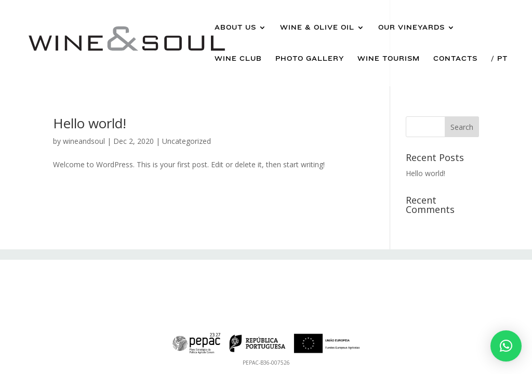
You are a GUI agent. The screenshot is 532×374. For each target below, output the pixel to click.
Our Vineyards (411, 27)
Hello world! (89, 123)
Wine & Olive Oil (317, 27)
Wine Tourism (388, 58)
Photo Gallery (309, 58)
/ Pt (499, 58)
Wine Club (238, 58)
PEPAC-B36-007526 (266, 362)
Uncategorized (186, 141)
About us (235, 27)
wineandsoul (84, 141)
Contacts (455, 58)
